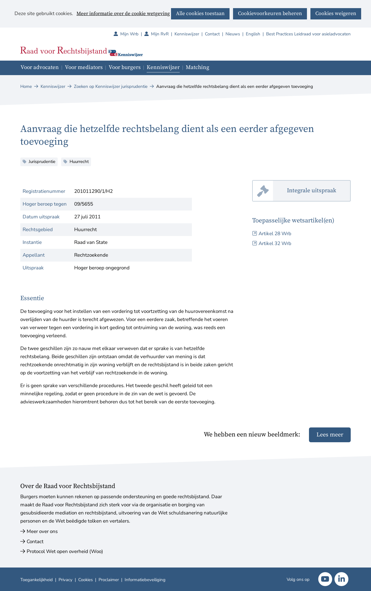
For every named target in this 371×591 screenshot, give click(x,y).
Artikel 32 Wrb (275, 243)
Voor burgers (125, 67)
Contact (212, 34)
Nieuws (232, 34)
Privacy (65, 580)
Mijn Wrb (132, 34)
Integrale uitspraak (319, 191)
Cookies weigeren (335, 13)
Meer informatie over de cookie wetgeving (123, 14)
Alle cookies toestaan (200, 13)
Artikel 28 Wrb (275, 233)
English (253, 34)
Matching (197, 67)
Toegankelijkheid (36, 580)
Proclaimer (109, 580)
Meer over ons (42, 531)
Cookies (85, 580)
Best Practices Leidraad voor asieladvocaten (308, 34)
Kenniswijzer (186, 34)
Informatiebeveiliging (145, 580)
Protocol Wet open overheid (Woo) (65, 551)
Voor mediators (84, 67)
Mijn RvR (162, 34)
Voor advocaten (40, 67)
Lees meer (330, 434)
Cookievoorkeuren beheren (270, 13)
